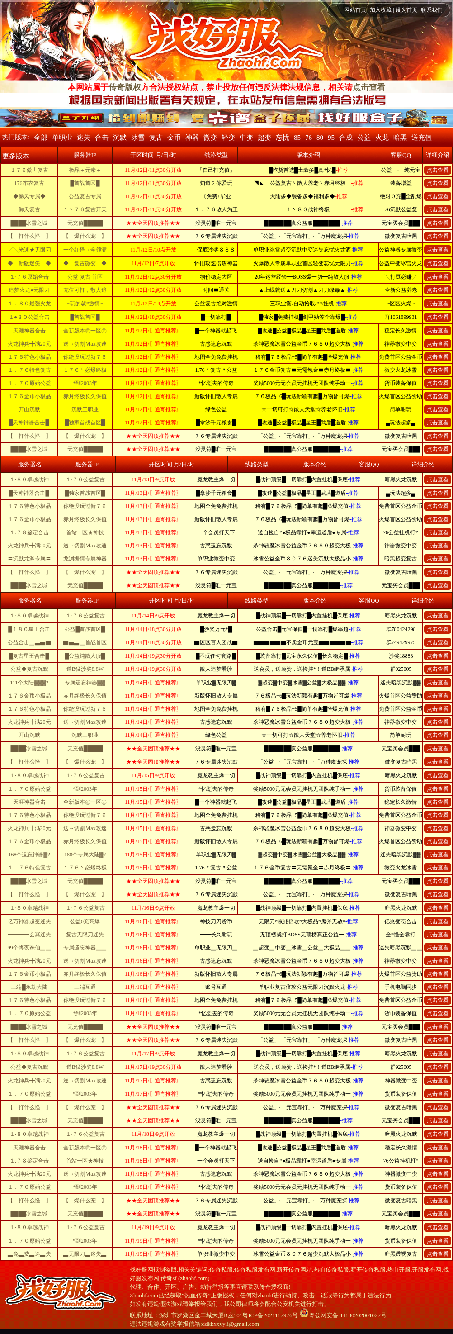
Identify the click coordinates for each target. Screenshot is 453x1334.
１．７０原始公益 (29, 383)
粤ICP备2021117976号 (270, 1315)
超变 (264, 137)
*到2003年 (85, 383)
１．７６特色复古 (29, 370)
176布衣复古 (29, 183)
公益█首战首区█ (85, 629)
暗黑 (400, 137)
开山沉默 (29, 409)
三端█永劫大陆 (29, 987)
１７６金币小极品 (29, 396)
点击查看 (369, 87)
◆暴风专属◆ (29, 196)
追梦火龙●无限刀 (29, 290)
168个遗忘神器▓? (29, 854)
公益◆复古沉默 (29, 669)
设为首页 (406, 10)
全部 (40, 137)
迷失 (83, 137)
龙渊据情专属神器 (85, 558)
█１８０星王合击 (29, 629)
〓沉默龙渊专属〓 (29, 558)
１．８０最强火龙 (29, 303)
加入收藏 (381, 10)
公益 (364, 137)
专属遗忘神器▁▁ (85, 948)
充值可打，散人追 (85, 290)
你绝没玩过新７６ (85, 357)
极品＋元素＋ (85, 170)
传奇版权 (125, 87)
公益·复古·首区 (85, 277)
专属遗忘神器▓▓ (85, 682)
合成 (346, 137)
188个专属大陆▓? (85, 854)
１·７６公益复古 (85, 479)
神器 (192, 137)
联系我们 (432, 10)
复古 (156, 137)
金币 (174, 137)
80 (319, 137)
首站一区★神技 (85, 532)
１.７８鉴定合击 (29, 532)
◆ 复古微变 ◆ (85, 263)
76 (308, 137)
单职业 (62, 137)
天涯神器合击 (29, 331)
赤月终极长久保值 (85, 396)
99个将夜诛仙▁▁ (29, 948)
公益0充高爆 (85, 921)
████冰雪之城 (28, 223)
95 (331, 137)
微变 (210, 137)
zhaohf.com (194, 1278)
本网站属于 (88, 87)
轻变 (228, 137)
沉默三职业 (85, 409)
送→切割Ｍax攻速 (84, 344)
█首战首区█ (84, 183)
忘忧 (282, 137)
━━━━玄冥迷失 (29, 934)
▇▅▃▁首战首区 (85, 642)
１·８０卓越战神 (29, 479)
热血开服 (399, 1269)
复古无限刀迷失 (85, 934)
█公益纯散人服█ (85, 656)
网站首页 (355, 10)
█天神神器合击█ (29, 422)
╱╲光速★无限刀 (29, 250)
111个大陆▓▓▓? (29, 682)
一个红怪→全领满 (85, 250)
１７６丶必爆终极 (85, 370)
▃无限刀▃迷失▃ (85, 1254)
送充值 (421, 137)
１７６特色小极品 (29, 357)
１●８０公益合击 (29, 317)
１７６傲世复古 (29, 170)
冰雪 (138, 137)
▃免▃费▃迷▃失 (29, 1254)
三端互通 (85, 987)
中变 (246, 137)
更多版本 (15, 156)
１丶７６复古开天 (85, 209)
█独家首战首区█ (85, 422)
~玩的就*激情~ (85, 303)
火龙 (382, 137)
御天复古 (29, 209)
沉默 (120, 137)
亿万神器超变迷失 (29, 921)
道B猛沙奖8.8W (85, 669)
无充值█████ (85, 223)
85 (297, 137)
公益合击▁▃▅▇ (29, 642)
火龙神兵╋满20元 (29, 344)
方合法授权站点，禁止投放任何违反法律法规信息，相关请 (247, 87)
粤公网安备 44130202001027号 (343, 1315)
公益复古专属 (85, 196)
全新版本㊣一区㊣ (85, 331)
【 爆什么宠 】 (85, 236)
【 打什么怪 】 (29, 236)
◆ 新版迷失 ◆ (29, 263)
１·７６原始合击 (29, 277)
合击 (102, 137)
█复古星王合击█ (29, 656)
